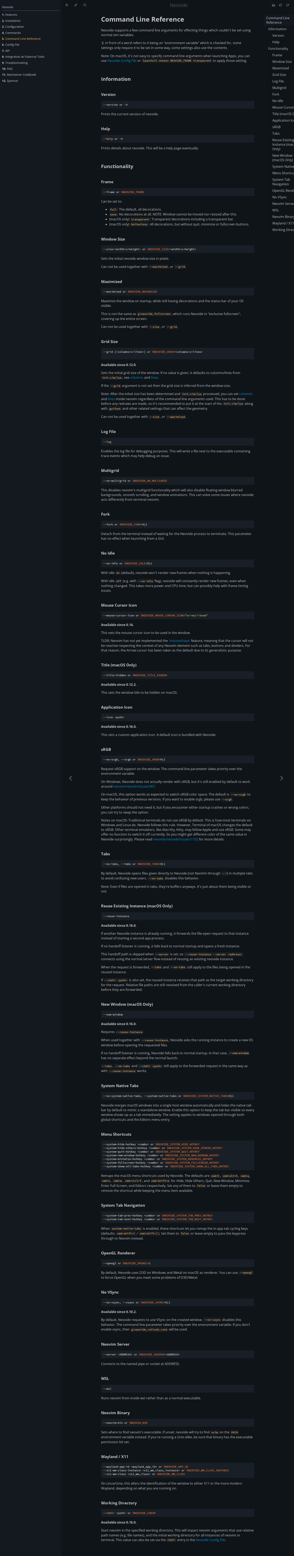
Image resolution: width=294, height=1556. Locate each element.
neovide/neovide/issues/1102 (175, 839)
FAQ (7, 69)
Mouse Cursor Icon (119, 605)
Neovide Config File (122, 60)
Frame (107, 181)
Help (105, 128)
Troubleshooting (15, 63)
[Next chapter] (282, 778)
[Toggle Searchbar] (84, 5)
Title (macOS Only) (118, 664)
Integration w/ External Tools (23, 57)
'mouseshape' (179, 640)
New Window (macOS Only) (127, 1004)
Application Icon (116, 707)
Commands (11, 33)
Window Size (113, 239)
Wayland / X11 (114, 1456)
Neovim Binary (115, 1412)
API (6, 51)
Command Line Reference (21, 39)
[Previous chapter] (70, 778)
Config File (10, 45)
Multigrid (110, 470)
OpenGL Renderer (118, 1252)
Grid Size (109, 341)
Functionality (117, 166)
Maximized (111, 281)
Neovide (7, 7)
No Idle (108, 553)
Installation (11, 21)
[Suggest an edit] (287, 5)
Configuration (13, 27)
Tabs (105, 853)
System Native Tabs (119, 1085)
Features (9, 15)
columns (136, 377)
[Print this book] (273, 5)
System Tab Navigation (123, 1205)
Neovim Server (115, 1344)
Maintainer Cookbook (19, 75)
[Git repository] (280, 5)
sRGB (106, 749)
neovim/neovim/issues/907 (134, 786)
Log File (108, 431)
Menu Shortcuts (116, 1134)
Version (108, 94)
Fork (105, 514)
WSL (105, 1378)
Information (116, 78)
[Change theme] (75, 5)
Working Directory (119, 1502)
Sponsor (10, 81)
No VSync (110, 1292)
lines (154, 377)
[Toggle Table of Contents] (66, 5)
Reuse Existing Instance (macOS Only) (137, 905)
